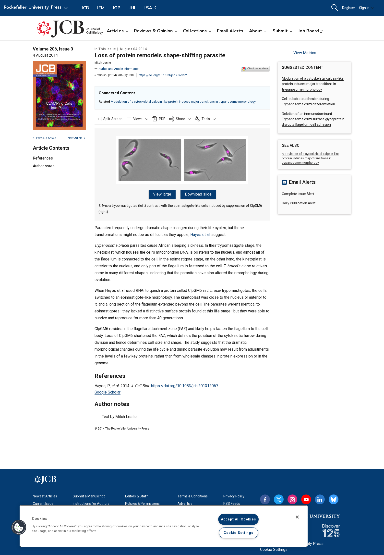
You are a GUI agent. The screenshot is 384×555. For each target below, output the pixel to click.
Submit (282, 31)
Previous (44, 138)
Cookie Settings (274, 549)
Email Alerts (230, 31)
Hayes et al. (200, 234)
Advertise (185, 504)
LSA (148, 8)
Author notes (44, 166)
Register (348, 8)
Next (77, 138)
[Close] (297, 517)
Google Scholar (107, 392)
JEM (101, 8)
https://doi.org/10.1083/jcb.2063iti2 (163, 75)
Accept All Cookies (238, 519)
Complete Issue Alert (298, 194)
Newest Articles (45, 496)
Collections (197, 31)
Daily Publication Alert (298, 203)
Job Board (308, 31)
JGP (116, 8)
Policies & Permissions (142, 504)
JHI (132, 8)
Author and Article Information (117, 69)
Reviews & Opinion (155, 31)
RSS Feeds (231, 504)
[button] (137, 118)
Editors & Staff (136, 496)
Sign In (366, 8)
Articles (117, 31)
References (43, 158)
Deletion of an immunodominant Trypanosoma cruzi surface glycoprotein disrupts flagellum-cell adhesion (313, 119)
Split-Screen (112, 119)
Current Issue (43, 504)
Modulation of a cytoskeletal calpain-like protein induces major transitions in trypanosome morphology (183, 101)
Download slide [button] (198, 194)
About (258, 31)
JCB (85, 8)
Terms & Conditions (193, 496)
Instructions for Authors (91, 504)
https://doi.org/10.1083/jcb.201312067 (184, 385)
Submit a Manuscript (89, 496)
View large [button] (162, 194)
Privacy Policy (233, 496)
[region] (164, 526)
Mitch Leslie (103, 62)
